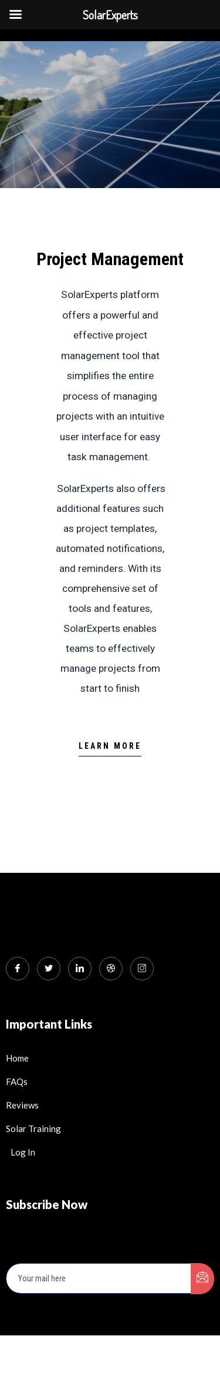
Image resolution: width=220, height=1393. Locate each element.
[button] (110, 749)
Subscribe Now (46, 1204)
